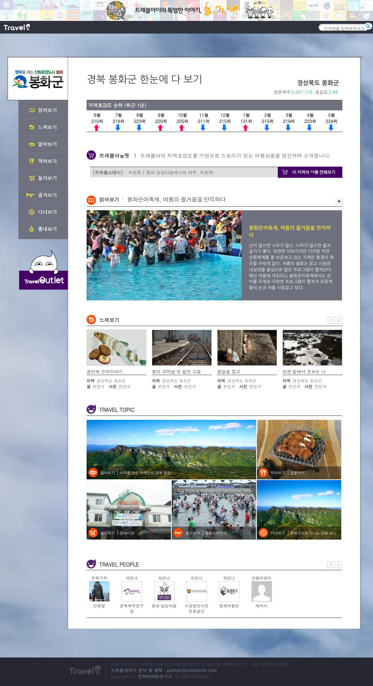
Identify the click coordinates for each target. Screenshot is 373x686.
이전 (331, 320)
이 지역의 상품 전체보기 (313, 172)
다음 (338, 320)
